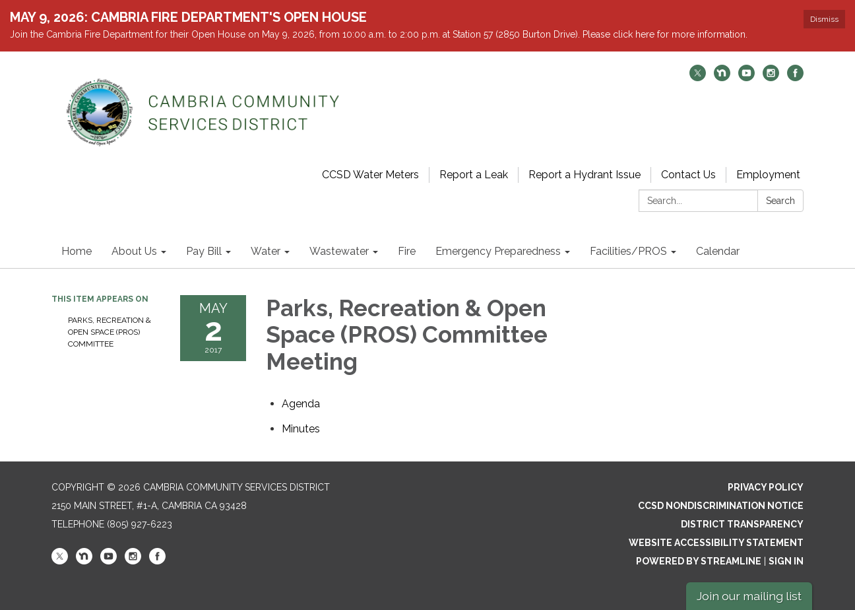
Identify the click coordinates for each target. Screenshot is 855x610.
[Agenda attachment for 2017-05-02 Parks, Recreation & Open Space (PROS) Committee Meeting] (301, 403)
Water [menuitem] (265, 251)
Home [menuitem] (76, 251)
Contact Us (688, 174)
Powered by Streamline (698, 561)
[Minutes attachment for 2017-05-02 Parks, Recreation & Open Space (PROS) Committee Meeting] (301, 429)
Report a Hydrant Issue (584, 174)
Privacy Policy (766, 487)
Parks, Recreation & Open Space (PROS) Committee (109, 332)
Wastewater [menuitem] (339, 251)
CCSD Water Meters (370, 174)
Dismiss (824, 19)
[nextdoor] (722, 77)
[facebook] (795, 77)
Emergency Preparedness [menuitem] (498, 251)
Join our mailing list (749, 596)
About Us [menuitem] (134, 251)
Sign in (786, 561)
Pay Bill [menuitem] (204, 251)
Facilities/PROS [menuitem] (628, 251)
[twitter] (697, 77)
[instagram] (771, 77)
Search (780, 200)
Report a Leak (473, 174)
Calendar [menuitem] (718, 251)
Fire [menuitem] (407, 251)
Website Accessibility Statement (716, 542)
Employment (768, 174)
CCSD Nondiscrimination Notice (721, 505)
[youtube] (746, 77)
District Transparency (742, 524)
